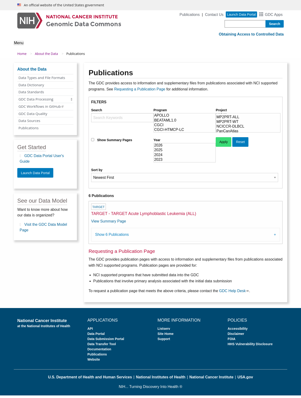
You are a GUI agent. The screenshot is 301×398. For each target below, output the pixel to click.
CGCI (185, 127)
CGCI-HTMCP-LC (185, 132)
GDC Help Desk (234, 293)
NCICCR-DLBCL (248, 129)
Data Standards (31, 94)
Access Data (125, 46)
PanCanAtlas (248, 134)
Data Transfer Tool (101, 346)
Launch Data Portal (35, 175)
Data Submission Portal (105, 341)
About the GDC (30, 46)
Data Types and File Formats (41, 80)
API (90, 331)
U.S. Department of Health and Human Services (90, 380)
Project (221, 113)
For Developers (185, 46)
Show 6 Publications (112, 237)
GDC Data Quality (32, 116)
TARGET (98, 209)
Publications (189, 15)
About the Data (64, 46)
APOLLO (185, 118)
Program (160, 113)
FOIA (231, 341)
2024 (185, 157)
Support (212, 46)
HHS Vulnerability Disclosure (250, 346)
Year (157, 142)
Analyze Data (95, 46)
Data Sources (29, 123)
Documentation (99, 351)
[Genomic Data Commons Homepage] (69, 20)
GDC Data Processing (35, 101)
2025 (185, 153)
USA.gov (245, 380)
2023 (185, 162)
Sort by (96, 172)
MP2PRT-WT (248, 124)
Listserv (164, 331)
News (231, 46)
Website (93, 362)
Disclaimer (236, 336)
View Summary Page (108, 224)
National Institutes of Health (161, 380)
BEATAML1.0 (185, 123)
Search (96, 113)
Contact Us (214, 15)
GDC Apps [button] (274, 15)
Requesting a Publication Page (139, 91)
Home (22, 56)
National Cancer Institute (211, 380)
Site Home (165, 336)
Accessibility (238, 331)
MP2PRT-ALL (248, 120)
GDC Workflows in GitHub (41, 109)
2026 (185, 148)
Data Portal (96, 336)
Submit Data (154, 46)
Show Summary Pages (114, 142)
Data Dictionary (31, 87)
